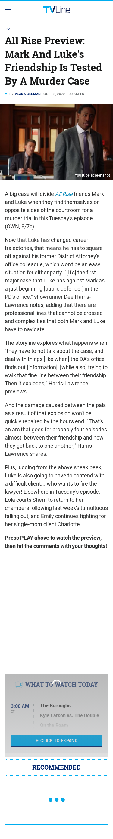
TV (7, 29)
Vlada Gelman (28, 93)
